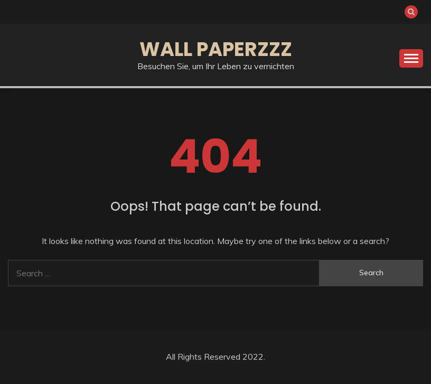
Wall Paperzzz (215, 49)
